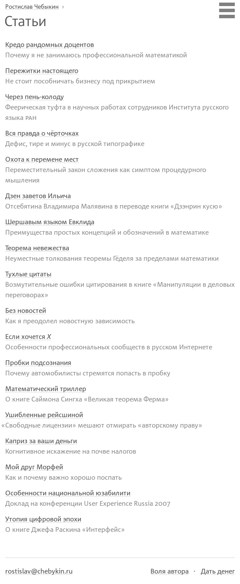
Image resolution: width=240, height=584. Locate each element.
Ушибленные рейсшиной (44, 414)
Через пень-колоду (34, 96)
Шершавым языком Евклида (49, 221)
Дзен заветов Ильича (38, 195)
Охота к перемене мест (42, 159)
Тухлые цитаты (28, 273)
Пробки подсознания (38, 362)
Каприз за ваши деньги (41, 440)
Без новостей (25, 310)
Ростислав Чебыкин (32, 6)
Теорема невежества (37, 247)
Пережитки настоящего (41, 70)
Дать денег (218, 571)
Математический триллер (45, 388)
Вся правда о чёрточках (42, 133)
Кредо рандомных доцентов (49, 44)
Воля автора (169, 571)
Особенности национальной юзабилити (67, 492)
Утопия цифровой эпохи (43, 518)
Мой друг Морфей (34, 466)
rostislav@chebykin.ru (39, 571)
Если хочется (28, 336)
